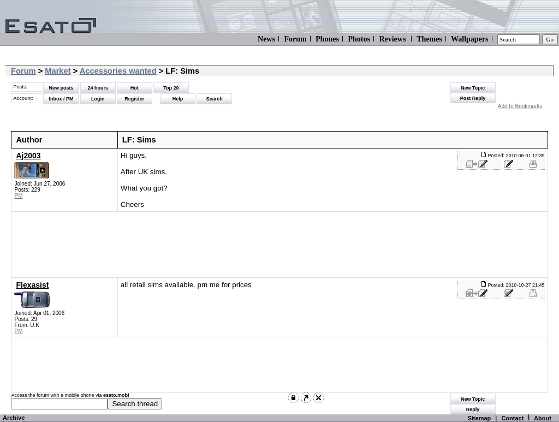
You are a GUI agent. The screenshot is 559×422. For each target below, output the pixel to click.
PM (18, 196)
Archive (14, 417)
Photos (359, 39)
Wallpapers (469, 39)
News (266, 39)
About (542, 418)
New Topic (473, 88)
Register (134, 99)
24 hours (97, 88)
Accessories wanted (118, 71)
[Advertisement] (273, 244)
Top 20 (171, 88)
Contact (512, 418)
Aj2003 (28, 155)
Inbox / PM (61, 99)
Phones (327, 39)
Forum (295, 39)
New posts (61, 88)
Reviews (392, 39)
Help (178, 99)
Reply (473, 409)
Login (98, 99)
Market (57, 71)
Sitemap (479, 418)
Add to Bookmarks (520, 106)
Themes (429, 39)
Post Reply (473, 98)
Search (214, 99)
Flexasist (32, 285)
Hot (134, 88)
